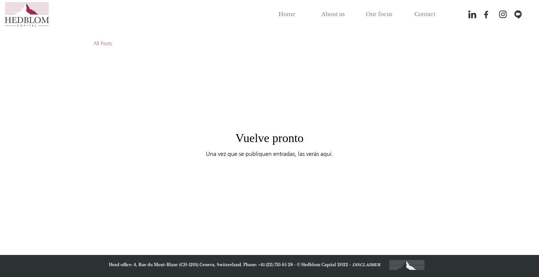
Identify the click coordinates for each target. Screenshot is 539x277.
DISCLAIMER (366, 264)
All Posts (103, 43)
